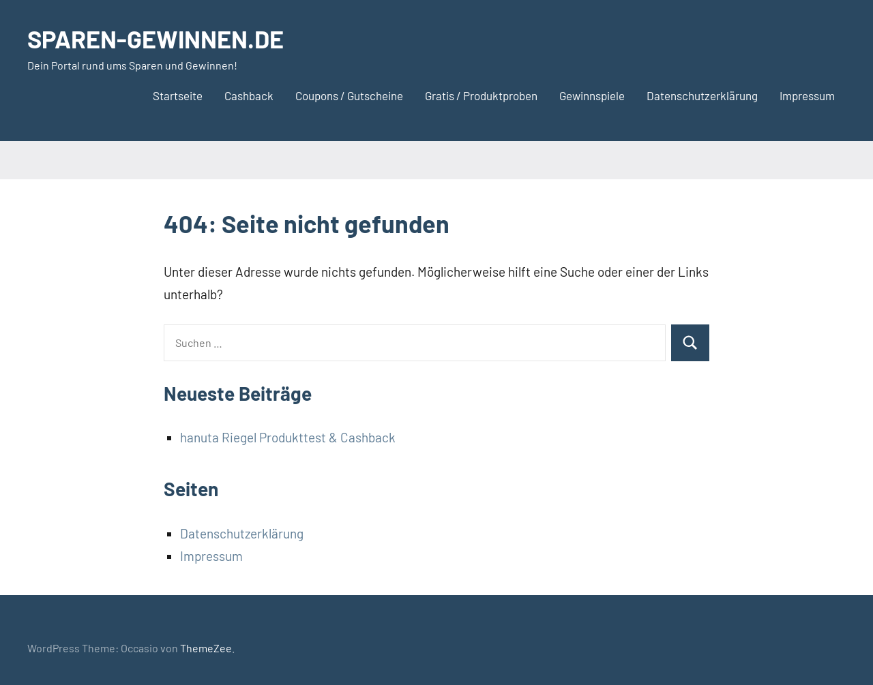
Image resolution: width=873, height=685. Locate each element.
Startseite (178, 95)
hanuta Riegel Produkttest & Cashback (288, 437)
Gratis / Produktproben (481, 95)
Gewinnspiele (592, 95)
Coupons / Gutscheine (349, 95)
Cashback (248, 95)
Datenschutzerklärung (702, 95)
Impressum (807, 95)
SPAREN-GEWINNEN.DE (155, 38)
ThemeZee (206, 647)
